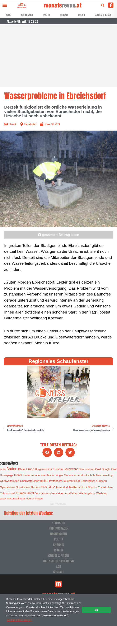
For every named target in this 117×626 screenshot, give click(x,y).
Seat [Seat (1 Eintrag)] (77, 480)
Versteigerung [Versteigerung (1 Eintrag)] (59, 493)
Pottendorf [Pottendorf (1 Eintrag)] (55, 480)
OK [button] (96, 610)
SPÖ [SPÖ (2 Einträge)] (43, 487)
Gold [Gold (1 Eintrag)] (98, 469)
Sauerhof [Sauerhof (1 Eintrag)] (68, 480)
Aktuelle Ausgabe (21, 6)
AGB (58, 566)
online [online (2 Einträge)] (44, 480)
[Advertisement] (58, 55)
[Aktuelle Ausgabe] (21, 3)
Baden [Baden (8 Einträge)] (11, 469)
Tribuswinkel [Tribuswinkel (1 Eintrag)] (7, 493)
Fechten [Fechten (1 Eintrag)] (58, 469)
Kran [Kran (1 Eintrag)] (43, 475)
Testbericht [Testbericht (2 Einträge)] (76, 487)
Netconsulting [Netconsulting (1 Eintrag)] (104, 475)
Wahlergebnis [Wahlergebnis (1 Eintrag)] (87, 493)
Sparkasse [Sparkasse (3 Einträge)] (7, 487)
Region (81, 15)
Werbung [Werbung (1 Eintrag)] (101, 493)
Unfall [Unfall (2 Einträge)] (30, 493)
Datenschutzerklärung (58, 561)
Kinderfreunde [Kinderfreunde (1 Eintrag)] (31, 475)
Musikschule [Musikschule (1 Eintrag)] (87, 475)
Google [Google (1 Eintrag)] (106, 469)
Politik (46, 15)
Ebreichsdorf (30, 124)
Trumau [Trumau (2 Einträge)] (21, 493)
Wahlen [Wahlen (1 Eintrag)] (73, 493)
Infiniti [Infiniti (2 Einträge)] (18, 475)
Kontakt (58, 571)
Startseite (58, 522)
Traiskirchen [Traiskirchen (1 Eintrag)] (105, 487)
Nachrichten (27, 15)
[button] (4, 5)
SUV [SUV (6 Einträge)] (51, 487)
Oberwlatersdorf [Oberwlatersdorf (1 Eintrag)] (29, 480)
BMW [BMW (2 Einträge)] (21, 469)
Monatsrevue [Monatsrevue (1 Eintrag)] (72, 475)
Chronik (64, 15)
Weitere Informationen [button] (19, 620)
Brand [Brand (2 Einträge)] (30, 469)
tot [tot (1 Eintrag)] (85, 487)
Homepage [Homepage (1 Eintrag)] (6, 475)
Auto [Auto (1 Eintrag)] (3, 469)
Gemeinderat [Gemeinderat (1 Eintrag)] (86, 469)
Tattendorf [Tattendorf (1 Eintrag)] (62, 487)
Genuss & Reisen (103, 15)
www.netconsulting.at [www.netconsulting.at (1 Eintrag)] (12, 498)
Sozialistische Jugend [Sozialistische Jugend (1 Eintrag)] (94, 480)
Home (8, 15)
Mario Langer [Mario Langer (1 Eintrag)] (55, 475)
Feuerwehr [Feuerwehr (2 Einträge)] (71, 469)
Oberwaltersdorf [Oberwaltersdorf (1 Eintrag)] (9, 480)
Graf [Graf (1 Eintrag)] (113, 469)
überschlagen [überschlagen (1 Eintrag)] (34, 498)
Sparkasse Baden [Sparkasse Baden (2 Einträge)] (27, 487)
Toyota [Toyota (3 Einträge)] (92, 487)
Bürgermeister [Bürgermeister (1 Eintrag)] (43, 469)
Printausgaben (58, 528)
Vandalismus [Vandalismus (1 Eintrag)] (43, 493)
